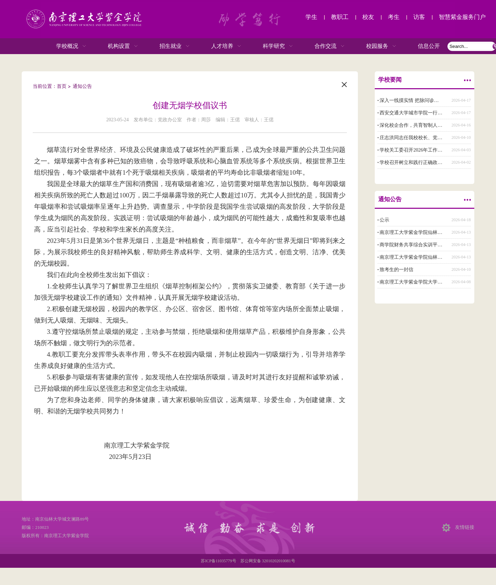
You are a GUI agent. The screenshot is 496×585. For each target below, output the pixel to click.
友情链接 (464, 527)
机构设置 (116, 46)
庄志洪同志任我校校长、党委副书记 (418, 137)
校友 (368, 17)
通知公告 (82, 86)
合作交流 (323, 46)
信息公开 (429, 46)
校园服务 (374, 46)
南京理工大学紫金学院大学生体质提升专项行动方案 (435, 282)
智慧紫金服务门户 (462, 17)
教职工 (340, 17)
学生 (311, 17)
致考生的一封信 (396, 269)
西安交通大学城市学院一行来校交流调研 (423, 112)
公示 (384, 220)
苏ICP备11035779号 (218, 560)
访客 (419, 17)
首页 (61, 86)
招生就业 (168, 46)
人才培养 (219, 46)
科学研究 (271, 46)
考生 (394, 17)
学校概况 (64, 46)
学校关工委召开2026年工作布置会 (416, 150)
